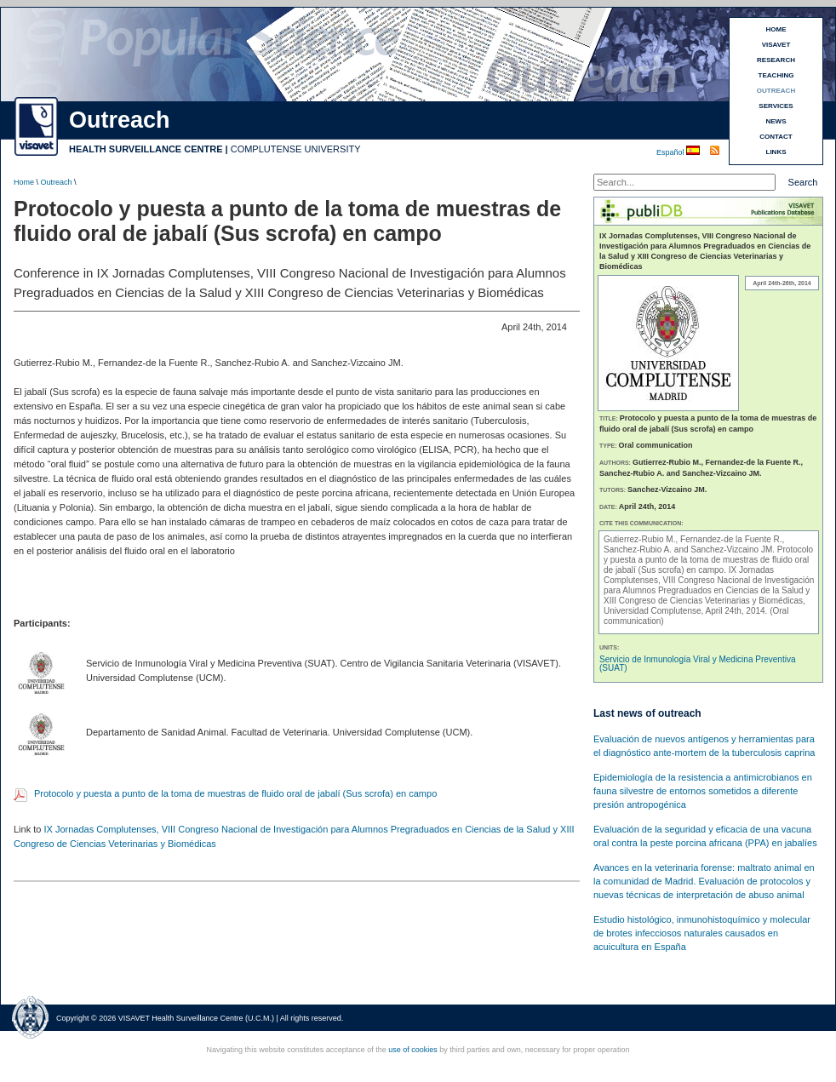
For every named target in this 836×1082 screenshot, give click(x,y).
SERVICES (776, 106)
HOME (776, 29)
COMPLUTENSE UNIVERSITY (296, 149)
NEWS (776, 121)
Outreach (56, 182)
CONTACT (776, 136)
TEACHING (776, 75)
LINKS (776, 152)
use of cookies (413, 1049)
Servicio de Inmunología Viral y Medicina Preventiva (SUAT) (697, 664)
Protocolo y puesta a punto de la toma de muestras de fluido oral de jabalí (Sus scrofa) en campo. (708, 560)
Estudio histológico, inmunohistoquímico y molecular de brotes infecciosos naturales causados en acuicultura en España (701, 933)
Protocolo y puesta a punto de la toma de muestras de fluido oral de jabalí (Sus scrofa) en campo (235, 793)
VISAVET (776, 45)
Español (671, 152)
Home (24, 182)
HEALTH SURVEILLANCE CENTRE (146, 149)
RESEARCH (776, 60)
